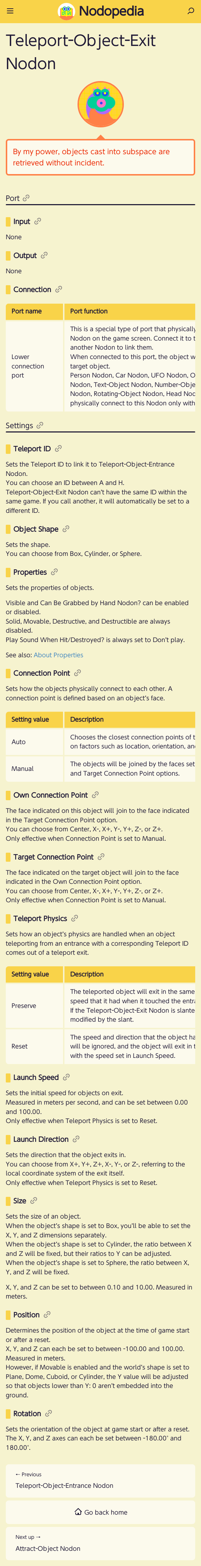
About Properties (58, 655)
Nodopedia (100, 11)
